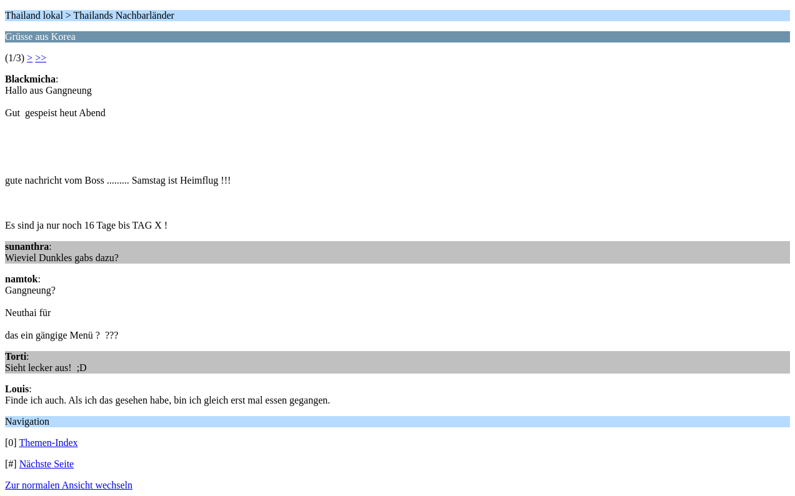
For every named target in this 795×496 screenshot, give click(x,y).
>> (40, 57)
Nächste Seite (46, 464)
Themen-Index (48, 442)
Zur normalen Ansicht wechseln (68, 485)
